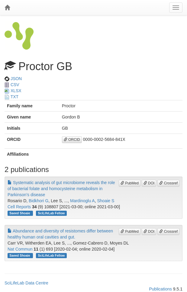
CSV (12, 84)
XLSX (13, 90)
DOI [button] (149, 183)
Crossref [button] (168, 183)
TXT (11, 96)
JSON (13, 78)
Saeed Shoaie (20, 213)
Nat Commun (20, 249)
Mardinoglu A (82, 200)
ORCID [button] (72, 140)
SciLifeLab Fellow (51, 213)
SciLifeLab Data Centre (26, 283)
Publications (160, 289)
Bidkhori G (38, 200)
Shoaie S (105, 200)
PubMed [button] (130, 183)
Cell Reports (19, 206)
